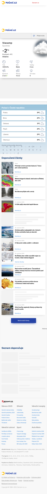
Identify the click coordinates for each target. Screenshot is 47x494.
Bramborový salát (36, 412)
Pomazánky (20, 415)
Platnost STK (35, 441)
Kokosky (4, 441)
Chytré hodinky (26, 465)
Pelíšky (31, 456)
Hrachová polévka (37, 422)
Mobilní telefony (18, 462)
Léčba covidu (31, 449)
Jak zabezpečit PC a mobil (21, 451)
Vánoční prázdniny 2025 (8, 412)
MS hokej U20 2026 (22, 444)
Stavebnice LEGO (28, 462)
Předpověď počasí (22, 449)
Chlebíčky (19, 410)
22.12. (10, 456)
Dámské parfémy (38, 462)
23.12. (14, 456)
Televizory (19, 465)
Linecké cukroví (6, 436)
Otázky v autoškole (37, 439)
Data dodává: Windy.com (9, 480)
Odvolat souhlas (28, 480)
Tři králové (4, 422)
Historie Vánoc (5, 417)
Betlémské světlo (6, 420)
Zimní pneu (5, 465)
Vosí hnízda (5, 439)
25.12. (22, 456)
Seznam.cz (35, 3)
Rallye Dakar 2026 (37, 444)
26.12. (27, 456)
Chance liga (20, 431)
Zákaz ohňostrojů (21, 422)
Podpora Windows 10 (7, 451)
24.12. (18, 456)
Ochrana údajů (36, 477)
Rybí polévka (35, 420)
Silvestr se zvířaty (21, 420)
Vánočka (34, 417)
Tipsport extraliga (21, 434)
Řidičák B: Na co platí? (38, 436)
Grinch (15, 458)
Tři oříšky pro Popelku (7, 458)
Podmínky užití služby (23, 477)
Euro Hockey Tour (21, 441)
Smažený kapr (36, 410)
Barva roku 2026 (40, 449)
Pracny (3, 444)
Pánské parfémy (35, 465)
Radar (20, 480)
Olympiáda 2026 (21, 436)
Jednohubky (20, 412)
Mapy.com (13, 449)
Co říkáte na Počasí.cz (8, 477)
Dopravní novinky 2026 (38, 434)
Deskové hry (12, 465)
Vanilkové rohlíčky (6, 431)
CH (33, 147)
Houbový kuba (36, 415)
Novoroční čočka (21, 417)
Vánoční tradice (6, 415)
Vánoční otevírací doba (8, 410)
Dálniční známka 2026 (38, 431)
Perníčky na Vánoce (7, 434)
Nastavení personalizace (9, 483)
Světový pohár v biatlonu (23, 439)
